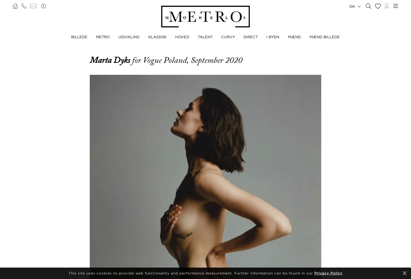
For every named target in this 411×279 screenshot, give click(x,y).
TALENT (205, 37)
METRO (103, 37)
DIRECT (251, 37)
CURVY (228, 37)
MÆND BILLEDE (325, 37)
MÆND (294, 37)
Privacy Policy (328, 273)
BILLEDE (79, 37)
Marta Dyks (111, 60)
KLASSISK (157, 37)
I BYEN (272, 37)
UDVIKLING (128, 37)
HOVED (182, 37)
